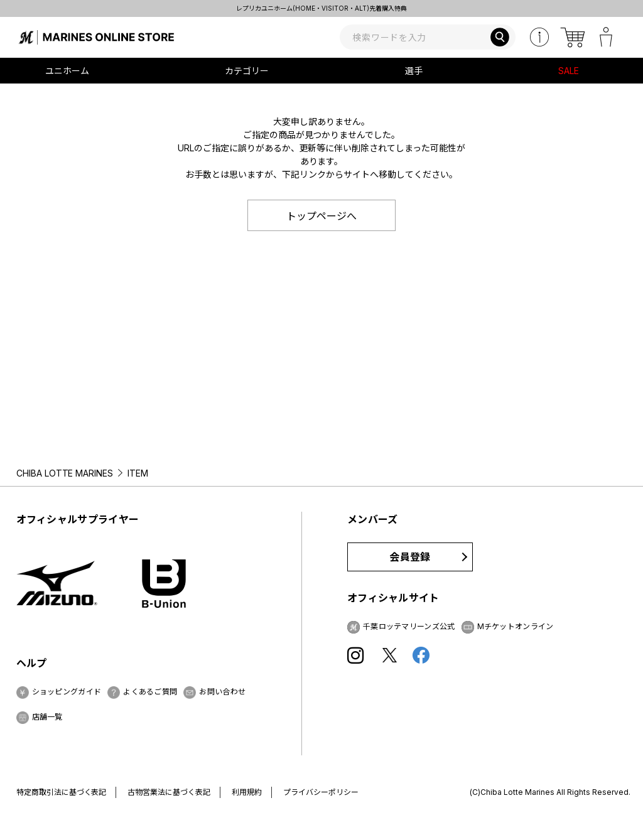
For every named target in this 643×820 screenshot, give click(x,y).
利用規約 (247, 792)
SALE (568, 70)
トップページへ (321, 216)
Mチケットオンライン (515, 626)
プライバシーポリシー (321, 792)
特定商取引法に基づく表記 (61, 792)
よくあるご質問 (150, 691)
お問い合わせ (222, 691)
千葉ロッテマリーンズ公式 (409, 626)
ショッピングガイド (67, 691)
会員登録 (409, 557)
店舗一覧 (47, 716)
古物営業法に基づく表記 (168, 792)
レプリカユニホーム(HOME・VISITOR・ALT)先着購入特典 (321, 8)
